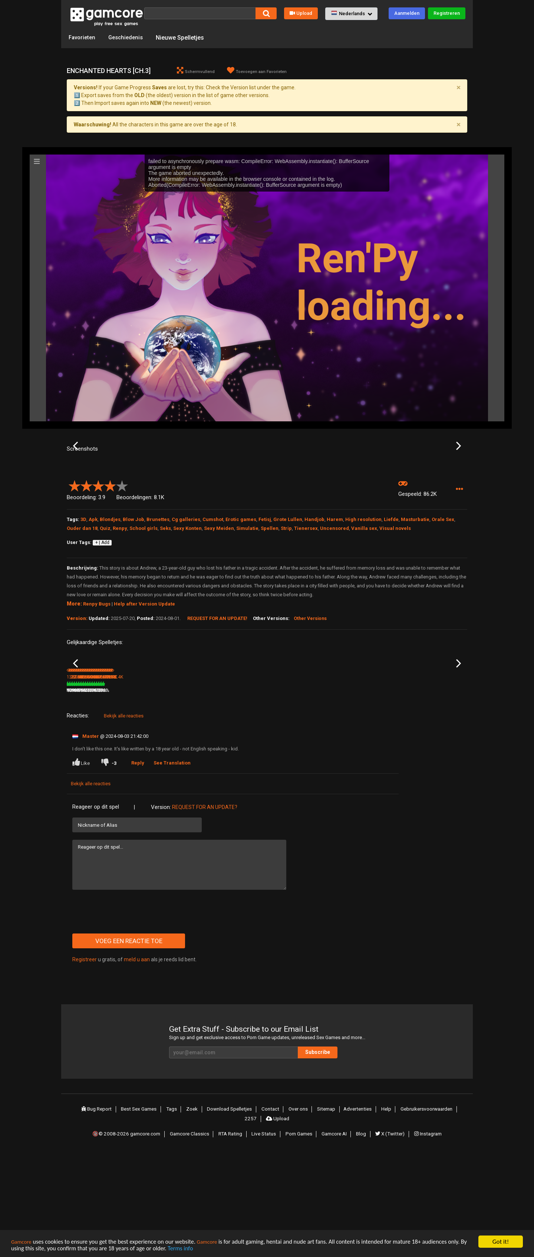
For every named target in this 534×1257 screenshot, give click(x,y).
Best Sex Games (140, 1214)
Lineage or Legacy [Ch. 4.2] (161, 785)
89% (325, 795)
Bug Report (97, 1214)
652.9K (413, 795)
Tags (173, 1214)
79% (124, 795)
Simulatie (247, 602)
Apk (93, 593)
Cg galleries (186, 593)
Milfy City (210, 785)
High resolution (363, 593)
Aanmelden (406, 13)
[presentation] (128, 1016)
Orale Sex (443, 593)
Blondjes (110, 593)
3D (83, 593)
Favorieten (83, 37)
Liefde (391, 593)
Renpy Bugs (97, 678)
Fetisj (264, 593)
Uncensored (334, 602)
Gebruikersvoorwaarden (424, 1214)
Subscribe (337, 1157)
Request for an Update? (204, 912)
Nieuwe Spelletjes (185, 37)
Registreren (447, 13)
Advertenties (356, 1214)
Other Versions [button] (310, 693)
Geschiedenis (129, 37)
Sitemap (324, 1214)
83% (392, 795)
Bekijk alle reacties (124, 821)
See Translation (173, 868)
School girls (143, 602)
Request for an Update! (217, 692)
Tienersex (306, 602)
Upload (301, 13)
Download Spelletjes (229, 1214)
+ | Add (102, 617)
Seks (165, 602)
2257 (251, 1222)
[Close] (458, 88)
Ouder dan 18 (82, 602)
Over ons (296, 1214)
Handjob (314, 593)
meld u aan (137, 1065)
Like (81, 867)
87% (258, 795)
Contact (269, 1214)
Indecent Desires (84, 785)
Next (458, 483)
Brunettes (157, 593)
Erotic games (240, 593)
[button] (351, 13)
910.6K (346, 795)
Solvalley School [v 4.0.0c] (428, 785)
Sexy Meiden (219, 602)
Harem (335, 593)
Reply (139, 868)
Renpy (120, 602)
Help (384, 1214)
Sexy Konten (187, 602)
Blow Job (133, 593)
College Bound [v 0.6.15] (292, 785)
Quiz (105, 602)
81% (191, 795)
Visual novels (395, 602)
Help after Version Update (144, 678)
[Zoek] (200, 13)
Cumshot (212, 593)
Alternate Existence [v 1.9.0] (363, 785)
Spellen (269, 602)
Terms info (210, 1249)
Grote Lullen (287, 593)
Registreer (84, 1065)
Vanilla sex (364, 602)
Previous (75, 483)
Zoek (192, 1214)
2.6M (277, 795)
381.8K (145, 795)
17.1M (211, 795)
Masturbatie (415, 593)
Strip (286, 602)
